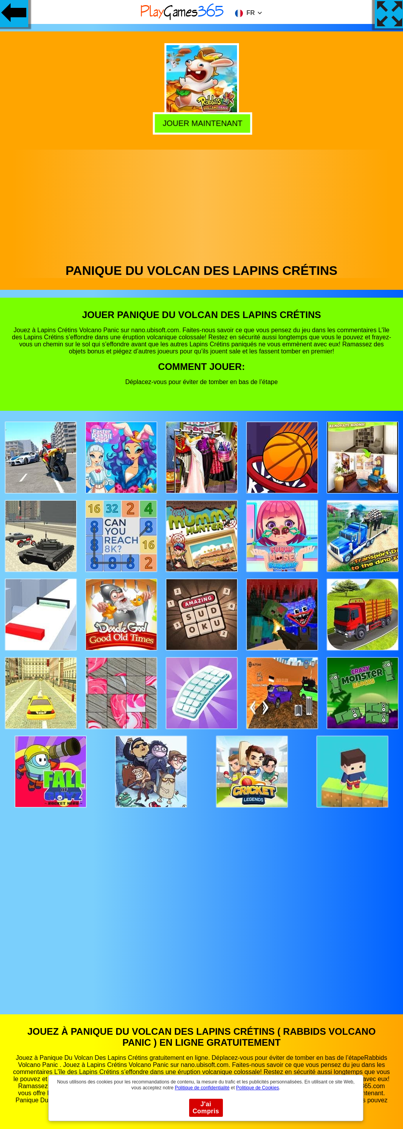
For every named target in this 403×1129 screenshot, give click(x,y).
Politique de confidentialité (202, 1088)
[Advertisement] (202, 205)
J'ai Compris (206, 1107)
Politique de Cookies (257, 1088)
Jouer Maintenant (201, 122)
